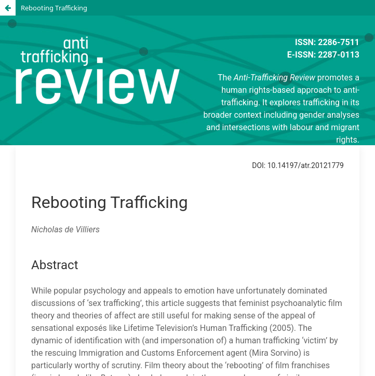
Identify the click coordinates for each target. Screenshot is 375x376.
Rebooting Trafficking (54, 7)
